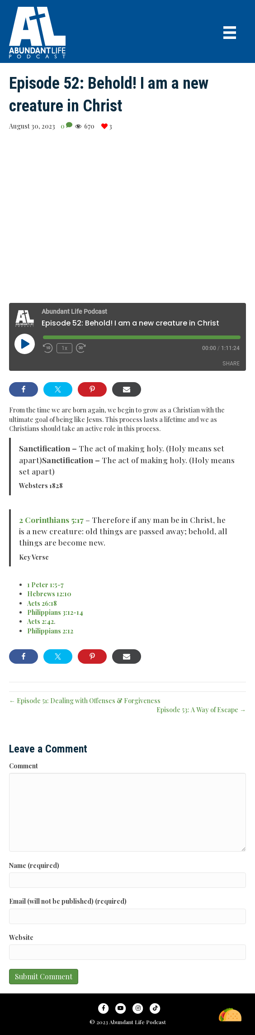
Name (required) (34, 865)
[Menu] (229, 32)
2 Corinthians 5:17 (51, 519)
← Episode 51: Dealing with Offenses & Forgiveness (85, 700)
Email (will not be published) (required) (68, 901)
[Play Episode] (24, 344)
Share (231, 363)
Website (21, 937)
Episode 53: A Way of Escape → (201, 709)
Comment (23, 766)
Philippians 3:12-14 (55, 612)
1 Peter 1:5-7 (45, 584)
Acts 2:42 (40, 621)
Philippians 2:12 (50, 631)
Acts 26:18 (42, 603)
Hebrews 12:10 (49, 593)
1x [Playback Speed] (64, 348)
